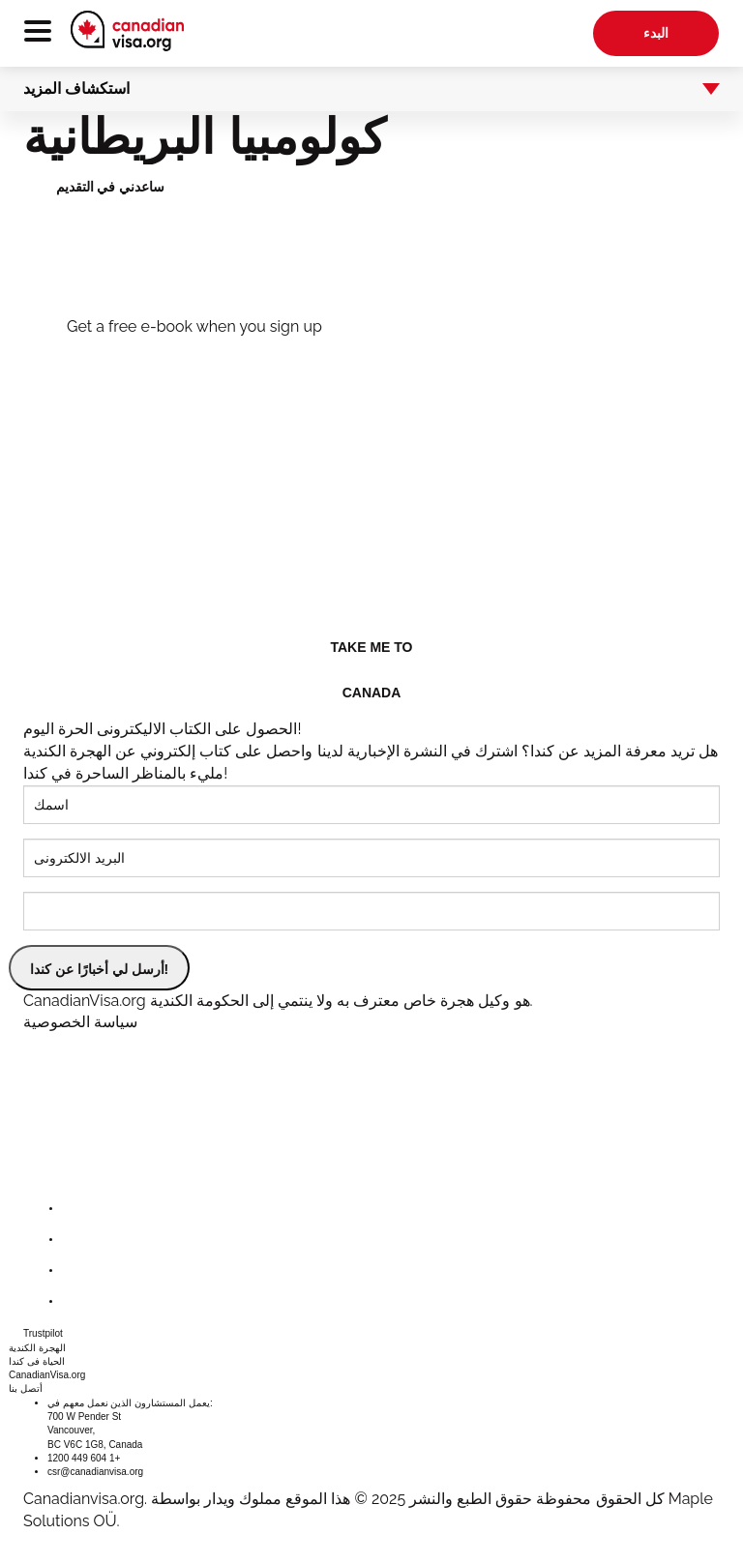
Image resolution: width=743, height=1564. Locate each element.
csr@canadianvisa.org (95, 1471)
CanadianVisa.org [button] (47, 1375)
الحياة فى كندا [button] (37, 1361)
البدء (656, 33)
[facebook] (77, 1208)
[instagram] (77, 1270)
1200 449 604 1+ (83, 1458)
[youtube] (77, 1301)
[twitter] (77, 1239)
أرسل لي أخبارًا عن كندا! (99, 969)
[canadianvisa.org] (127, 31)
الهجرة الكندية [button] (37, 1348)
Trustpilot (43, 1333)
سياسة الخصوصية (80, 1022)
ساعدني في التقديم (110, 186)
